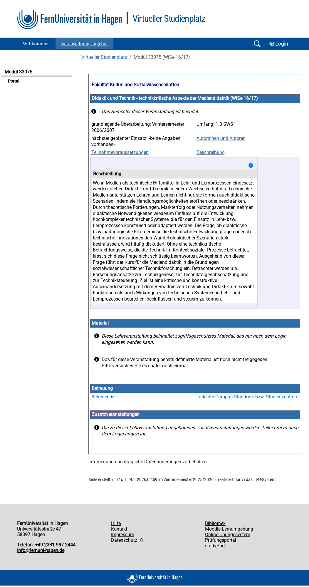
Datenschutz (127, 540)
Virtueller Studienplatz (104, 57)
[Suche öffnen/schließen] (257, 44)
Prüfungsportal (220, 540)
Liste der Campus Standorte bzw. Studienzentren (247, 397)
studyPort (215, 546)
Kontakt (119, 529)
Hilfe (116, 523)
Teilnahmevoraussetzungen (120, 152)
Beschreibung (211, 152)
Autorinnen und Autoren (221, 138)
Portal (13, 81)
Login (278, 44)
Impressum (122, 534)
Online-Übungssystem (227, 534)
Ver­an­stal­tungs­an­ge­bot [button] (84, 43)
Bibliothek (215, 523)
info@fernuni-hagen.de (40, 550)
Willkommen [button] (36, 43)
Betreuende (103, 397)
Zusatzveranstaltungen (116, 414)
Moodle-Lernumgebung (229, 529)
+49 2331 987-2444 (55, 545)
